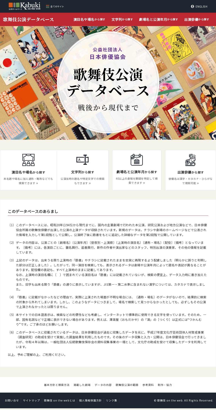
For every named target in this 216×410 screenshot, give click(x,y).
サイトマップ (31, 402)
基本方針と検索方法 (57, 386)
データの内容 (103, 386)
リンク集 (111, 402)
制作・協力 (165, 386)
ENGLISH (201, 6)
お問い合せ (12, 402)
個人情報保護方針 (90, 402)
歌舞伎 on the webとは (59, 402)
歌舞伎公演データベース (28, 19)
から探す (89, 19)
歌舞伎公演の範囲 (127, 386)
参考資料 (148, 386)
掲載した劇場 (82, 386)
